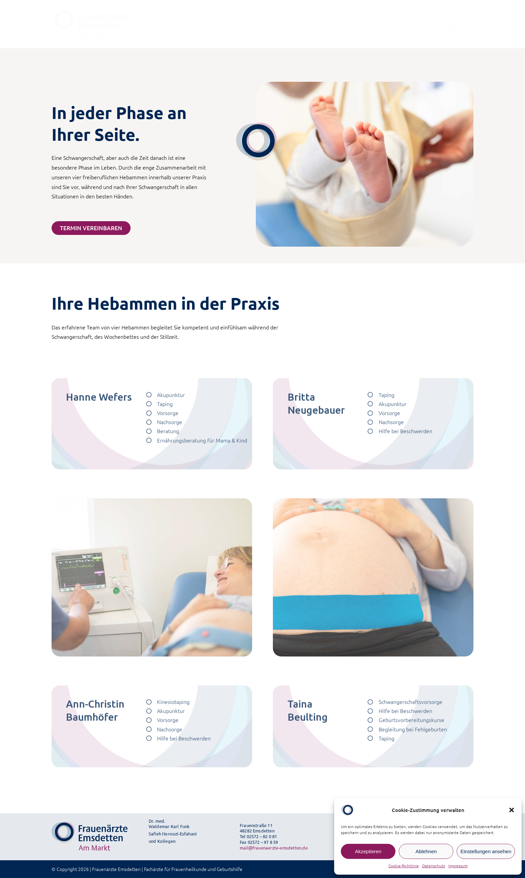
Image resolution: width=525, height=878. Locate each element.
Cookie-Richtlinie (403, 865)
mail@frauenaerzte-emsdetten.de (274, 848)
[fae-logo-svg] (90, 12)
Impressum (458, 865)
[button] (511, 810)
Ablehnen (426, 851)
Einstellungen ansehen (485, 851)
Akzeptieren (368, 851)
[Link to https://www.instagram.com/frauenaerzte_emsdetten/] (454, 31)
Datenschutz (433, 865)
